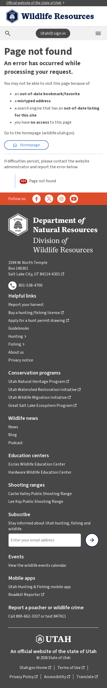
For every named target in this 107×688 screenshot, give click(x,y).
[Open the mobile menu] (98, 33)
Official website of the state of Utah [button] (35, 2)
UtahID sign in (53, 33)
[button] (17, 336)
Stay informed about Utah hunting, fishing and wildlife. (49, 526)
